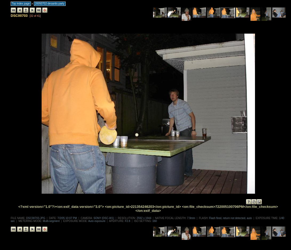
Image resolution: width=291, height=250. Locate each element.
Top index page (21, 3)
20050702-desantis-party (50, 3)
